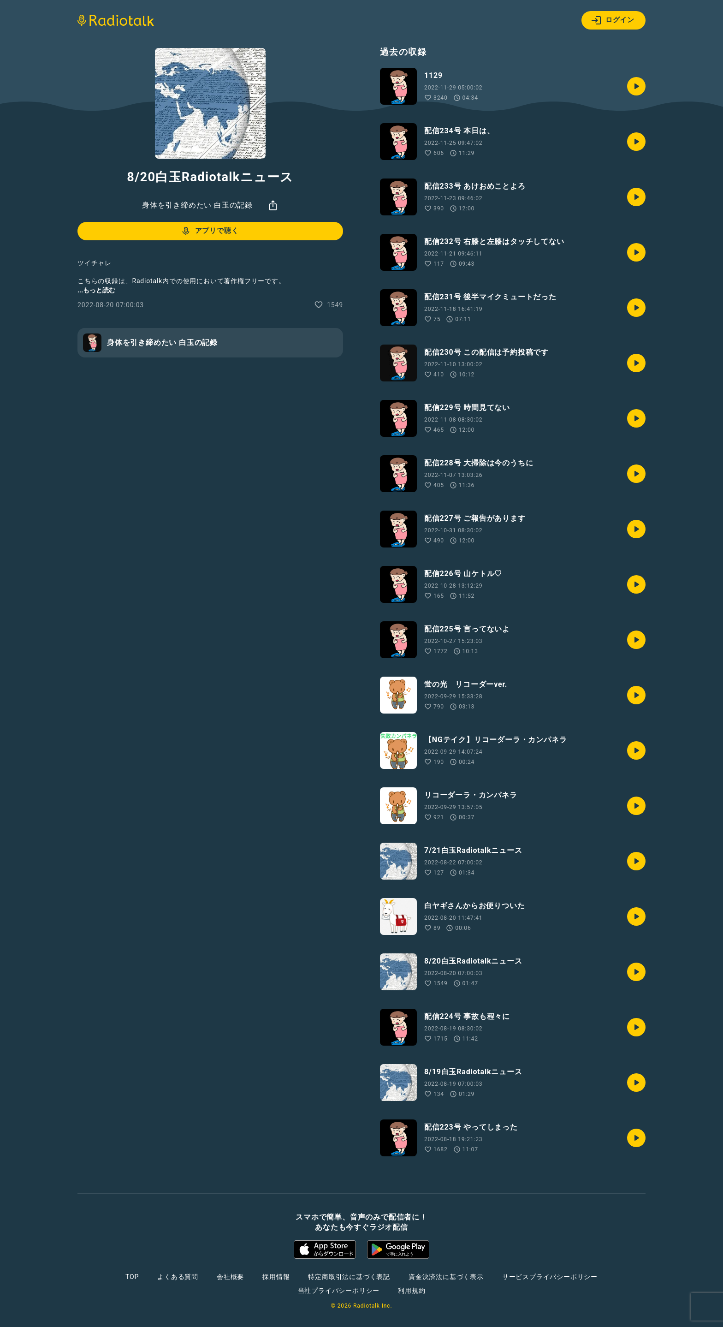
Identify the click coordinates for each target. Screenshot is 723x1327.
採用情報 (276, 1276)
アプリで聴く (209, 231)
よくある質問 (177, 1276)
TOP (132, 1276)
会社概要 (230, 1276)
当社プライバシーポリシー (339, 1290)
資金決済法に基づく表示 (446, 1276)
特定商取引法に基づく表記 (349, 1276)
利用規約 (411, 1290)
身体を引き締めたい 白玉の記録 (197, 205)
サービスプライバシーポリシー (550, 1276)
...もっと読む (96, 290)
